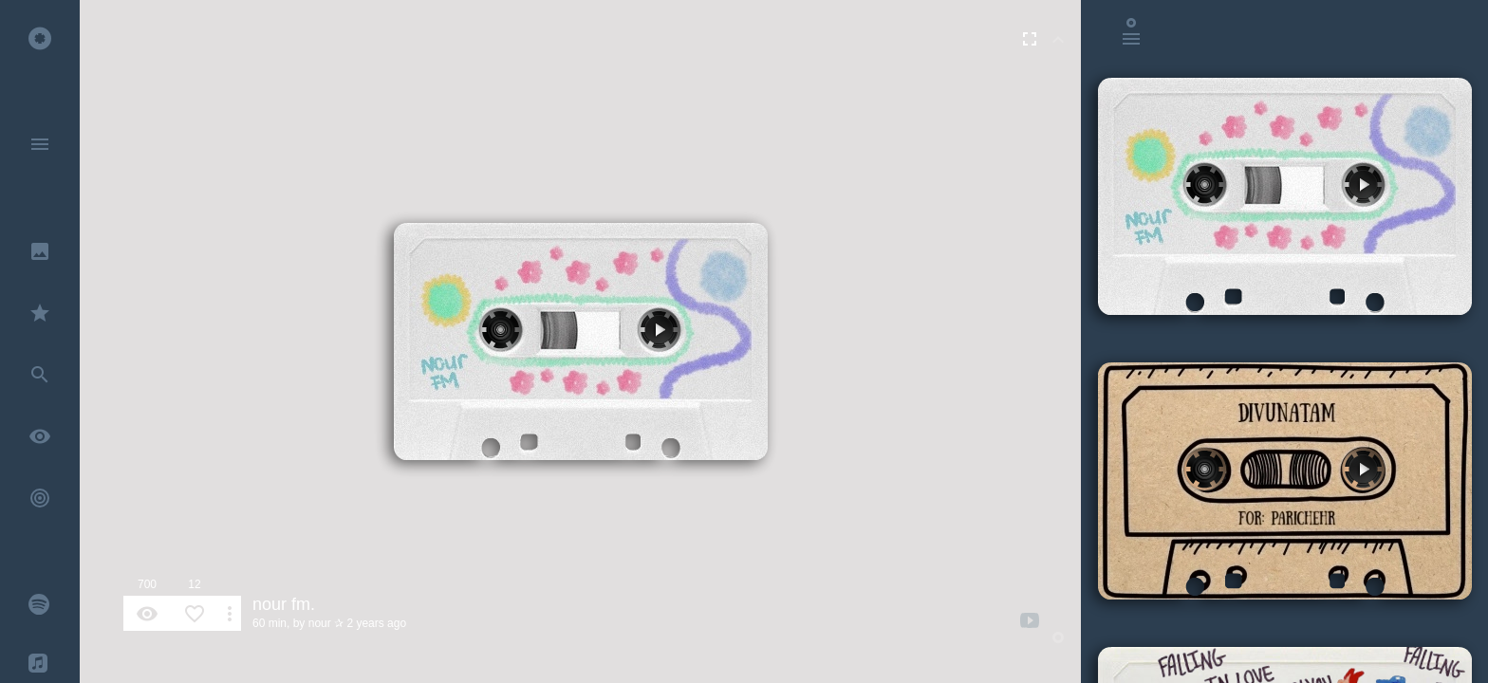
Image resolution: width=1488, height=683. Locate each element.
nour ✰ (326, 623)
